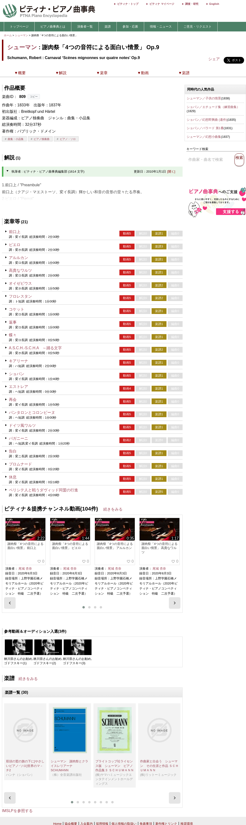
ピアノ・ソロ (68, 139)
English (214, 3)
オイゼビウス (20, 283)
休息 (13, 477)
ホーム (8, 35)
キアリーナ (18, 361)
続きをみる (113, 509)
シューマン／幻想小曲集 (204, 137)
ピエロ (14, 245)
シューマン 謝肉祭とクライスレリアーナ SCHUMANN (69, 765)
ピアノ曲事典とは (52, 26)
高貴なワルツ (20, 270)
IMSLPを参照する (17, 811)
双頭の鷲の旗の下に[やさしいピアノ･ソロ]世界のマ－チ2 (25, 765)
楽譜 (108, 26)
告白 (13, 451)
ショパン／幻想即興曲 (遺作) (207, 119)
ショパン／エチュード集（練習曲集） (213, 107)
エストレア (18, 387)
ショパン (16, 374)
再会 (13, 399)
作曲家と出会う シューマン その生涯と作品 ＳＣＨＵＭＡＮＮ (159, 765)
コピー (34, 96)
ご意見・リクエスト (198, 26)
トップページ (19, 26)
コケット (16, 309)
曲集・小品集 (16, 139)
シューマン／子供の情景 (204, 98)
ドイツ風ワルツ (22, 425)
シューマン (21, 35)
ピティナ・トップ (127, 3)
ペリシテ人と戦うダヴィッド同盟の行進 (43, 490)
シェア (214, 59)
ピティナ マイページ (161, 3)
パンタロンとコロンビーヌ (32, 412)
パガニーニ (18, 438)
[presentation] (10, 603)
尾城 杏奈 (25, 568)
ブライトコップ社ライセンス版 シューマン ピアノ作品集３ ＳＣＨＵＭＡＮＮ (114, 765)
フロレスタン (20, 296)
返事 (13, 322)
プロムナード (20, 464)
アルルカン (18, 258)
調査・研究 (191, 3)
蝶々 (13, 335)
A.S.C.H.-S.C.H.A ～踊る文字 (35, 348)
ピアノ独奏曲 (41, 139)
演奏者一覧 (85, 26)
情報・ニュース (161, 26)
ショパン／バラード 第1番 (205, 128)
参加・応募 (130, 26)
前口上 (14, 232)
